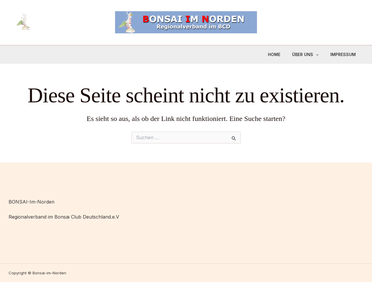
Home (274, 54)
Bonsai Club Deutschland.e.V (86, 217)
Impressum (343, 54)
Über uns (305, 54)
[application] (315, 54)
